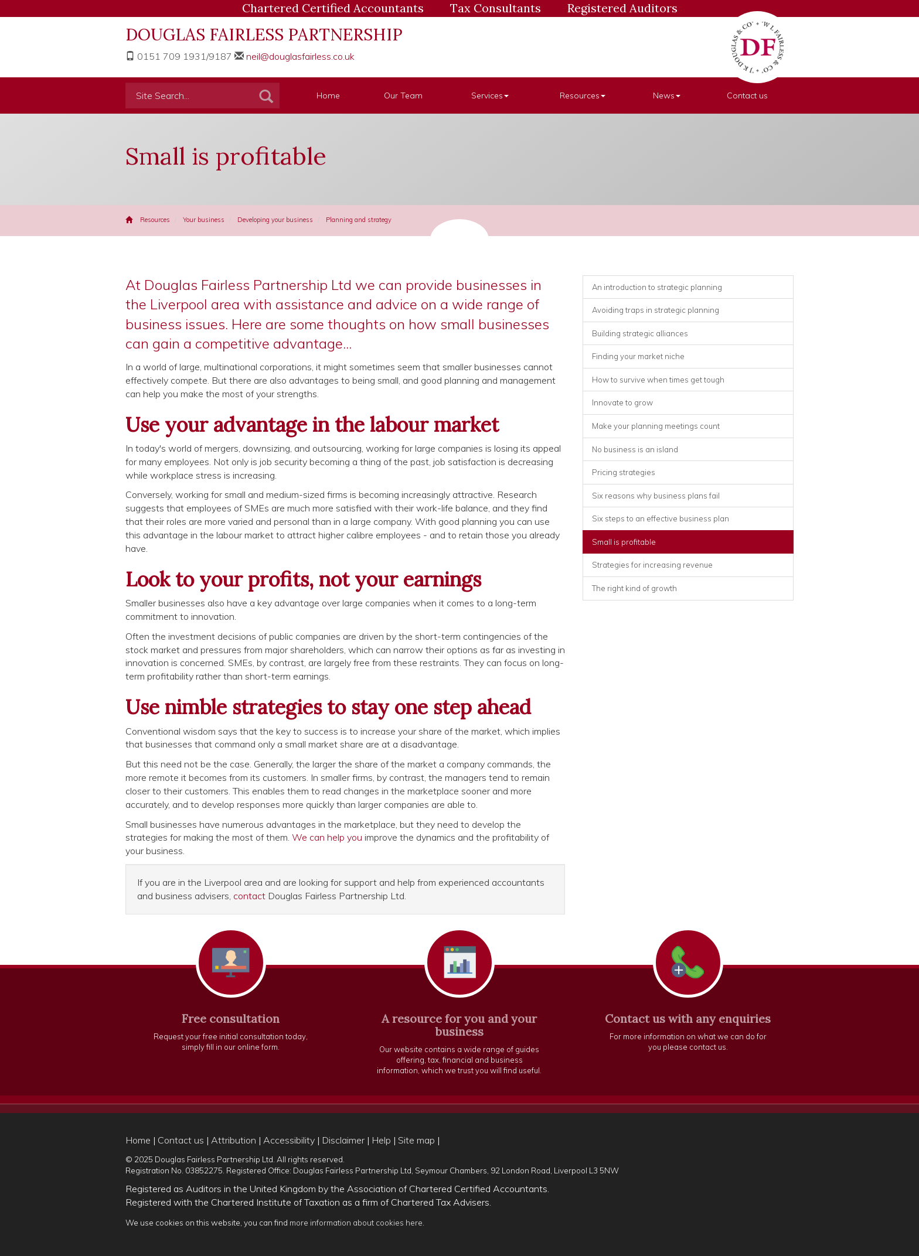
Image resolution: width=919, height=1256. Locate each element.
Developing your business (275, 220)
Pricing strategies (623, 472)
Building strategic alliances (640, 333)
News (666, 95)
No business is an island (635, 449)
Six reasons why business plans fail (656, 495)
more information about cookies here (356, 1222)
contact (249, 896)
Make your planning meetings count (656, 426)
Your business (203, 220)
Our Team (403, 95)
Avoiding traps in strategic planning (655, 310)
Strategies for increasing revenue (652, 564)
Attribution (233, 1140)
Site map (416, 1140)
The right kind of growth (634, 588)
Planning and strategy (359, 220)
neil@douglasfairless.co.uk (300, 56)
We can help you (327, 837)
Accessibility (289, 1140)
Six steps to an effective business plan (660, 518)
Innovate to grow (622, 402)
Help (381, 1140)
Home (328, 95)
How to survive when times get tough (658, 379)
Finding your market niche (638, 356)
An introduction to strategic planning (657, 287)
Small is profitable (624, 542)
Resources (582, 95)
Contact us (747, 95)
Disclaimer (343, 1140)
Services (490, 95)
